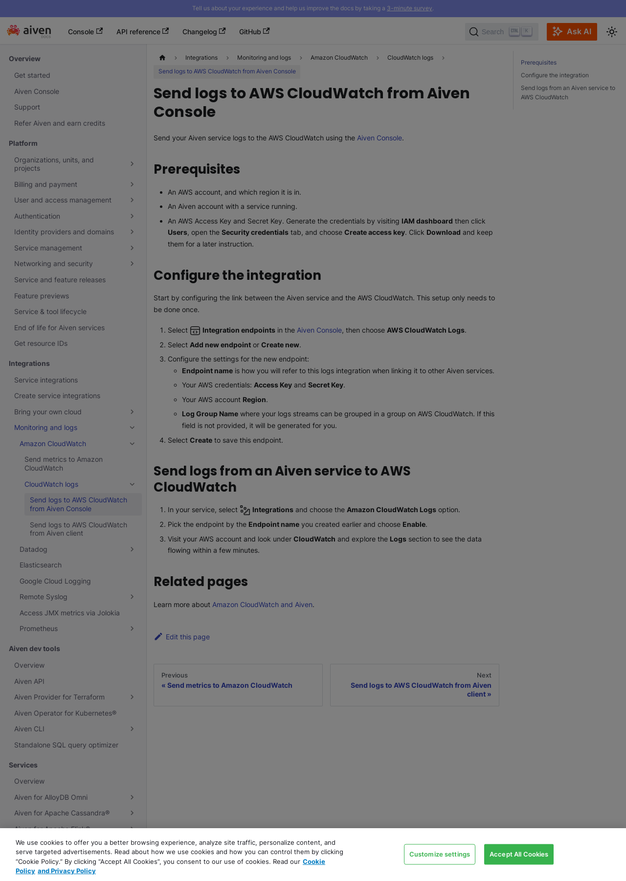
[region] (313, 854)
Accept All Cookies (519, 854)
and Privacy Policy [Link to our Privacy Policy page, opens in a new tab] (67, 871)
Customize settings (439, 854)
